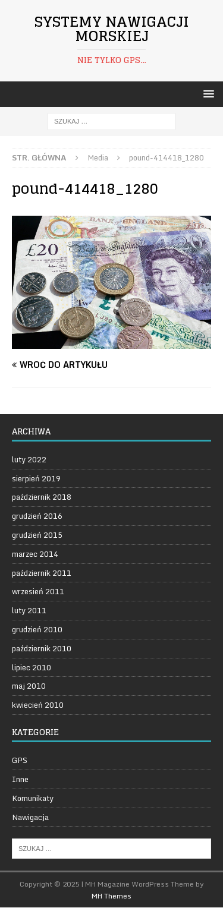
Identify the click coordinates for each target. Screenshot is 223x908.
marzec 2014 (35, 553)
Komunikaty (33, 798)
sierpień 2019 (36, 478)
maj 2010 (29, 685)
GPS (19, 760)
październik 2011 (41, 572)
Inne (20, 779)
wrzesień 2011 (38, 591)
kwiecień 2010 (38, 704)
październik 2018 (41, 496)
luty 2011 (29, 610)
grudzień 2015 (37, 534)
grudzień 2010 (37, 629)
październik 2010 (41, 648)
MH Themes (111, 895)
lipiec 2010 (31, 667)
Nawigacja (30, 817)
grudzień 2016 (37, 515)
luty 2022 (29, 459)
